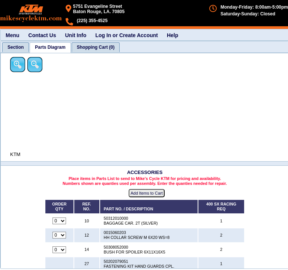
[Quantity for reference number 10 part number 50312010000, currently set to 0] (59, 221)
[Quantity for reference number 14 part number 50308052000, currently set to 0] (59, 249)
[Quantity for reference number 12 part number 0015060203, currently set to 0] (59, 235)
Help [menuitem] (172, 35)
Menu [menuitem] (13, 35)
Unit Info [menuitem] (75, 35)
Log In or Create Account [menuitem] (126, 35)
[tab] (15, 47)
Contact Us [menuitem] (42, 35)
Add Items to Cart (146, 193)
